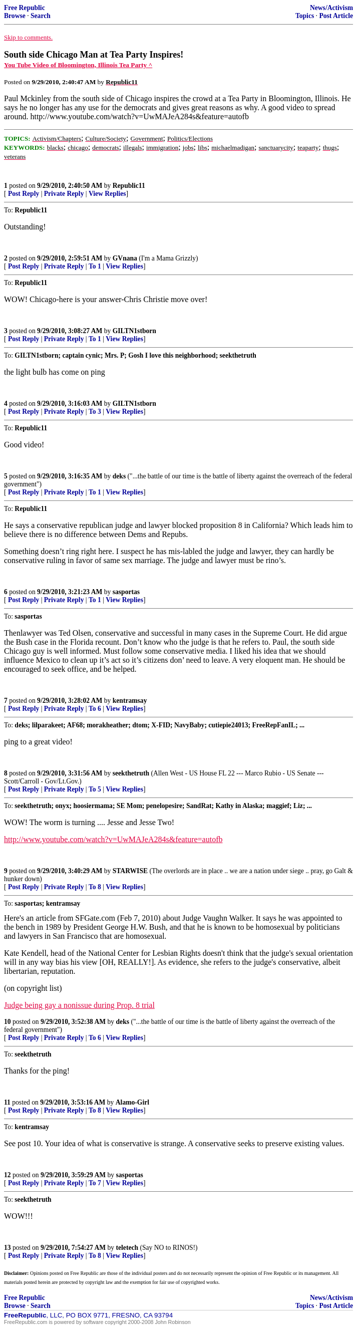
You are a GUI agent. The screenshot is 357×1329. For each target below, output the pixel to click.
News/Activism (331, 8)
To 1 (95, 266)
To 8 (95, 887)
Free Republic (24, 8)
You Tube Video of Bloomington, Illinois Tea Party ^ (78, 65)
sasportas (126, 592)
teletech (127, 1247)
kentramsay (130, 700)
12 (7, 1175)
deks (119, 476)
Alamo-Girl (132, 1102)
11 (7, 1102)
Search (41, 16)
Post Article (336, 16)
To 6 (95, 708)
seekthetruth (131, 773)
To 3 (95, 411)
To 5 (95, 789)
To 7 (95, 1183)
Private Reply (64, 193)
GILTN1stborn (134, 331)
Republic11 (129, 185)
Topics (304, 16)
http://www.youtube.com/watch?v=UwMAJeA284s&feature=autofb (113, 839)
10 (7, 1021)
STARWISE (130, 871)
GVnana (125, 258)
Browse (15, 16)
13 (7, 1247)
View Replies (107, 193)
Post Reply (23, 193)
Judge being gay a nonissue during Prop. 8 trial (79, 1005)
